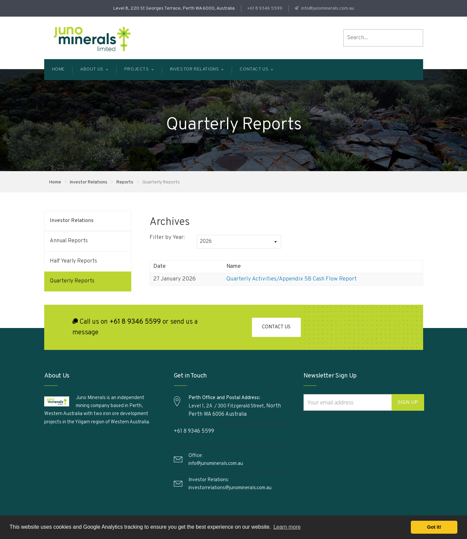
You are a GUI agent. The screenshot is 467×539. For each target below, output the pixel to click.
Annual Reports (69, 241)
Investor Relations (89, 182)
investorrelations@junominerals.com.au (230, 488)
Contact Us (276, 328)
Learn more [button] (287, 527)
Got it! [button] (434, 527)
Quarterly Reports (72, 281)
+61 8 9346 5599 (264, 8)
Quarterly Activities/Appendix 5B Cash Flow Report (291, 279)
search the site (418, 38)
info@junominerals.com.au (327, 8)
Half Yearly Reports (73, 261)
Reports (125, 182)
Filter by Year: (167, 237)
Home (55, 182)
